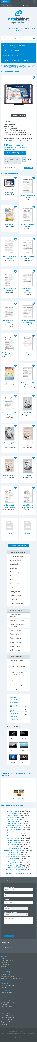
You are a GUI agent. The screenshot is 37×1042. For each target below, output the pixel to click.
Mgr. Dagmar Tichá (14, 821)
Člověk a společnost (16, 638)
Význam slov (9, 383)
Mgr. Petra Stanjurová (14, 838)
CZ (34, 1)
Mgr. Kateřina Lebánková (14, 873)
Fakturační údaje (6, 965)
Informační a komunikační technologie (18, 625)
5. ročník (25, 141)
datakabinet (8, 947)
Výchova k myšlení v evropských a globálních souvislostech (17, 675)
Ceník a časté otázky (7, 976)
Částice (27, 533)
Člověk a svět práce (16, 642)
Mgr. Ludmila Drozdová (14, 825)
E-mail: (6, 893)
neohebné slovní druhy (11, 147)
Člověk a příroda (15, 634)
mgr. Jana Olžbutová (13, 819)
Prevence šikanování (7, 1016)
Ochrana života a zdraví (8, 1002)
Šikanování (4, 1004)
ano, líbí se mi (13, 705)
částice (21, 143)
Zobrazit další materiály (18, 545)
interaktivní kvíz (18, 145)
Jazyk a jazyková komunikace (15, 615)
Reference (4, 962)
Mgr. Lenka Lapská (13, 811)
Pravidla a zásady (6, 1006)
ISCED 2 (27, 65)
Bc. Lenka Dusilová (13, 817)
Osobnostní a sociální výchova (16, 662)
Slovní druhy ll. (9, 224)
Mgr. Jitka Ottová (14, 863)
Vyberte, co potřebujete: (10, 912)
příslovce (7, 149)
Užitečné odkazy (6, 974)
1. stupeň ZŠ (8, 141)
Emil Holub (27, 413)
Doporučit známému (18, 115)
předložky (23, 147)
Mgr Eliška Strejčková (14, 846)
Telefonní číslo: (8, 899)
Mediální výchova (15, 689)
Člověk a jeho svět (15, 630)
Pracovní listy (14, 576)
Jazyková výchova (21, 66)
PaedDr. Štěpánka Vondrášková (14, 850)
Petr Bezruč (27, 475)
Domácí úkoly (14, 599)
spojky (13, 149)
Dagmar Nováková (14, 867)
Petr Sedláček (13, 813)
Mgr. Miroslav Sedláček (13, 842)
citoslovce (14, 143)
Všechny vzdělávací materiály (16, 65)
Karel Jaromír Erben (9, 475)
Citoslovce (9, 533)
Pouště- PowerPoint (18, 798)
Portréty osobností (15, 592)
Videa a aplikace (15, 564)
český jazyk (8, 145)
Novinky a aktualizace (16, 556)
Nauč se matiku (5, 1020)
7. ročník (7, 143)
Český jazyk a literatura (9, 66)
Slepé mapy (13, 568)
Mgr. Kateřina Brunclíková (14, 827)
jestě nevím (13, 707)
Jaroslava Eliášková (13, 840)
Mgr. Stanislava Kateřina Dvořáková (17, 869)
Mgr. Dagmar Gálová (14, 854)
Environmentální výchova (18, 685)
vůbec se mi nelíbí (14, 713)
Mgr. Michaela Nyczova (14, 861)
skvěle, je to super (14, 702)
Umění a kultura (15, 650)
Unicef (3, 987)
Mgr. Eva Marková (14, 844)
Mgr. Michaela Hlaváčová (14, 832)
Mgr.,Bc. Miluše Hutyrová (14, 830)
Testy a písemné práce (17, 580)
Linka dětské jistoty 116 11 (9, 1018)
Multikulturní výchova (16, 681)
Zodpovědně (5, 1022)
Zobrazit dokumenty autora (15, 153)
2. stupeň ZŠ (17, 141)
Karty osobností (15, 588)
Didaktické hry (14, 572)
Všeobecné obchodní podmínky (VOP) (13, 978)
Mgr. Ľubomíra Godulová (14, 856)
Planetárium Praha (6, 993)
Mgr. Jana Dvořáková (14, 834)
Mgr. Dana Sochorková (14, 836)
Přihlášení (5, 1)
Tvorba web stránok (6, 1033)
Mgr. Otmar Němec (14, 823)
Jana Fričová (14, 859)
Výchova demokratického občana (18, 668)
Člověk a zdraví (15, 646)
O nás (3, 958)
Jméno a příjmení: (9, 887)
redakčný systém (17, 1033)
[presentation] (19, 929)
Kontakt (3, 967)
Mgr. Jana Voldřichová (14, 865)
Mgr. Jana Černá (14, 848)
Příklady (3, 1024)
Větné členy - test (27, 353)
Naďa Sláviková (14, 852)
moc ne (12, 710)
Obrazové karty (15, 584)
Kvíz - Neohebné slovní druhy (12, 160)
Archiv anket (13, 719)
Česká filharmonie (6, 990)
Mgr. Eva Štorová (13, 815)
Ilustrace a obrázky (16, 596)
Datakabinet (4, 65)
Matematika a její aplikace (18, 620)
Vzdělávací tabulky (16, 560)
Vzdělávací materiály (7, 960)
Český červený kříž (7, 985)
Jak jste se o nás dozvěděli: (11, 906)
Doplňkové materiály (16, 603)
